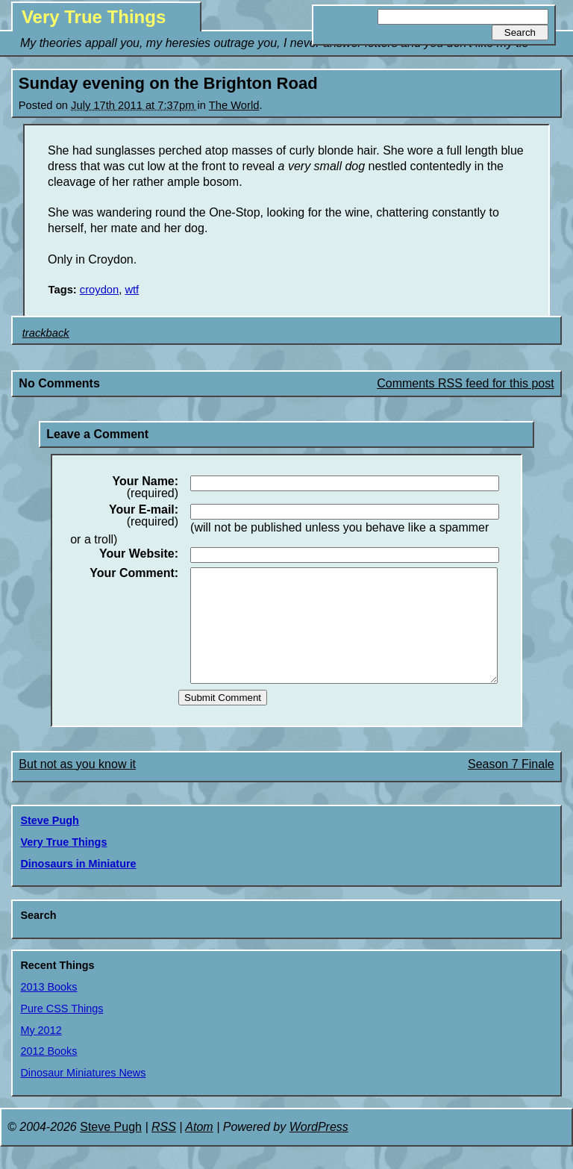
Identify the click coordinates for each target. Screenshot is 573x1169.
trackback (45, 333)
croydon (99, 290)
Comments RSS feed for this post (465, 383)
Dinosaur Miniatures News (82, 1095)
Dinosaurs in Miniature (78, 886)
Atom (199, 1149)
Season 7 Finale (511, 786)
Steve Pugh (49, 843)
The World (234, 105)
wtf (132, 290)
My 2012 (40, 1053)
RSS (163, 1149)
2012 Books (48, 1073)
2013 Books (48, 1009)
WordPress (318, 1149)
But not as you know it (77, 786)
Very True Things (94, 17)
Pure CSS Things (61, 1031)
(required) (145, 487)
